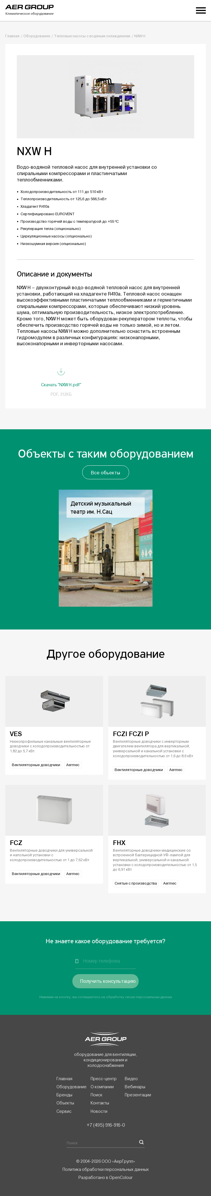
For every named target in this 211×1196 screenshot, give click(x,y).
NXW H (139, 36)
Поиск (96, 1094)
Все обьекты (105, 473)
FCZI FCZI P (131, 734)
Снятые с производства (136, 883)
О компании (102, 1086)
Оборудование (36, 36)
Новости (99, 1111)
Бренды (64, 1094)
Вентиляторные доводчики (36, 765)
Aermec (72, 765)
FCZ (16, 843)
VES (16, 734)
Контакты (100, 1103)
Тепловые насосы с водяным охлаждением (92, 36)
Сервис (63, 1111)
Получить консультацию (108, 981)
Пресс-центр (104, 1078)
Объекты (65, 1103)
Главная (12, 36)
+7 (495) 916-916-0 (106, 1125)
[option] (105, 548)
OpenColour (121, 1177)
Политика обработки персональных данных (106, 1169)
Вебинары (135, 1086)
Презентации (138, 1094)
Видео (131, 1078)
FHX (119, 843)
